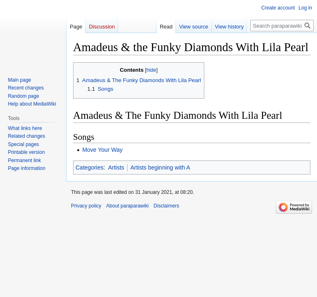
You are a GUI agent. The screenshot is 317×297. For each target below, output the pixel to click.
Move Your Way (102, 149)
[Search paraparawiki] (282, 25)
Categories (90, 167)
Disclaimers (166, 206)
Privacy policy (86, 206)
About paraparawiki (127, 206)
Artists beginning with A (160, 167)
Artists (116, 167)
